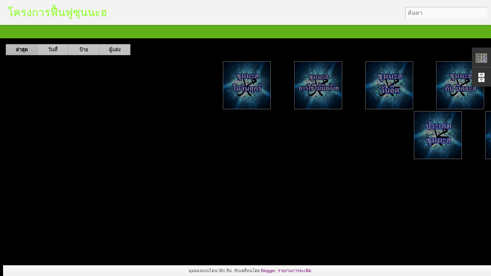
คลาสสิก (14, 31)
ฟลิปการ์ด (41, 31)
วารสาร (67, 31)
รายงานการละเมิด (294, 270)
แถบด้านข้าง (128, 31)
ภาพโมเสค (94, 31)
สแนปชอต (160, 31)
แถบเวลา (188, 31)
